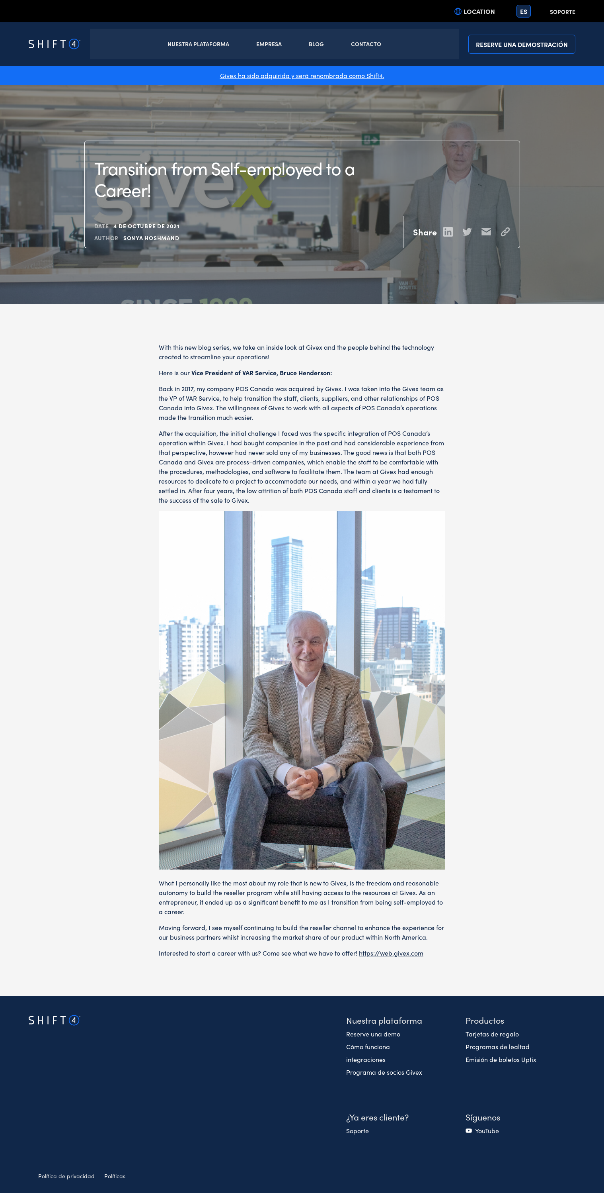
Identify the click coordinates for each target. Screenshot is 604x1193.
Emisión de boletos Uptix (501, 1059)
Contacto (366, 44)
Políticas (114, 1176)
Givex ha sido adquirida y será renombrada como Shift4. (302, 75)
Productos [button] (485, 1020)
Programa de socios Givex (384, 1072)
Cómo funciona (368, 1046)
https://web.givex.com (391, 952)
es (523, 11)
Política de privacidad (66, 1176)
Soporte (562, 12)
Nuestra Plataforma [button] (198, 44)
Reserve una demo (373, 1033)
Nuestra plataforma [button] (384, 1020)
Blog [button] (316, 44)
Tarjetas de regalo (492, 1033)
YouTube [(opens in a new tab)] (487, 1130)
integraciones (366, 1059)
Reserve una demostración (522, 44)
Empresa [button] (269, 44)
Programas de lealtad (498, 1046)
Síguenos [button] (483, 1117)
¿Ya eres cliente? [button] (377, 1117)
